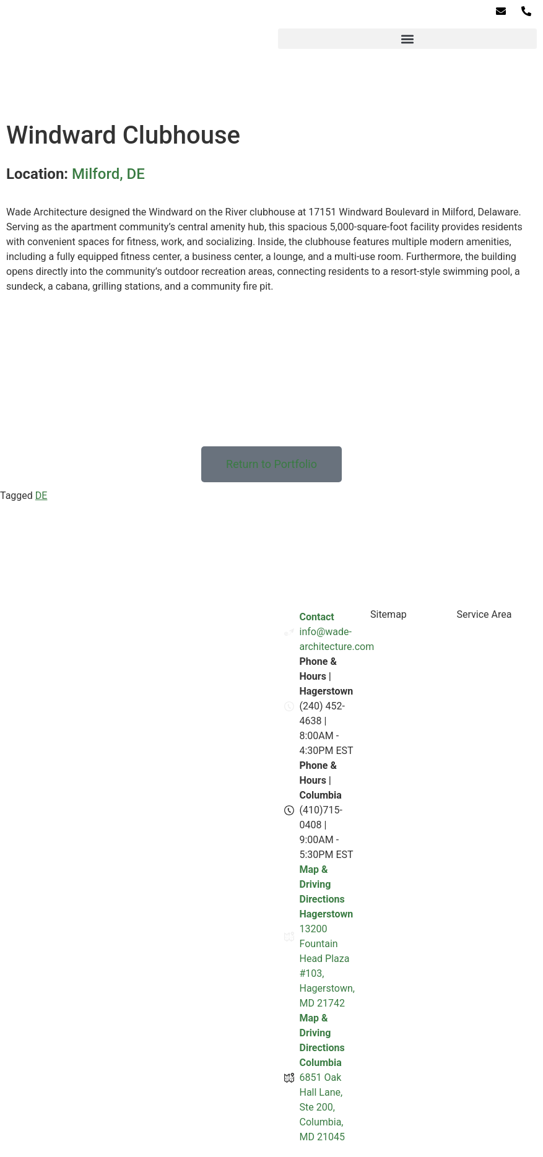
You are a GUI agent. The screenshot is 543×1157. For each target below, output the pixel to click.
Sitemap (388, 614)
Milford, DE (108, 174)
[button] (407, 38)
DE (41, 495)
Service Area (483, 614)
